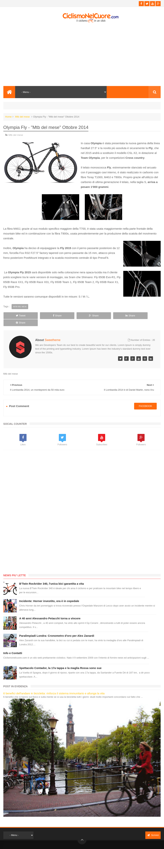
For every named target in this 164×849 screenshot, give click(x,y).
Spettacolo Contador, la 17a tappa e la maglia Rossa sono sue (60, 660)
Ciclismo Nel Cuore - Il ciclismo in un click (84, 843)
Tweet (18, 315)
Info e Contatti (12, 646)
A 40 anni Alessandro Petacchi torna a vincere (50, 611)
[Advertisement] (82, 54)
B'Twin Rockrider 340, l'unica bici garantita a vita (51, 576)
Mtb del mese (22, 116)
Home (8, 116)
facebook (145, 399)
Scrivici (153, 828)
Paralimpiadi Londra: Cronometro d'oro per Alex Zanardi (56, 628)
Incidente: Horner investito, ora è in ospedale (49, 593)
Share (50, 315)
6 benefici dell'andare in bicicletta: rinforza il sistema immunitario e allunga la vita (54, 686)
